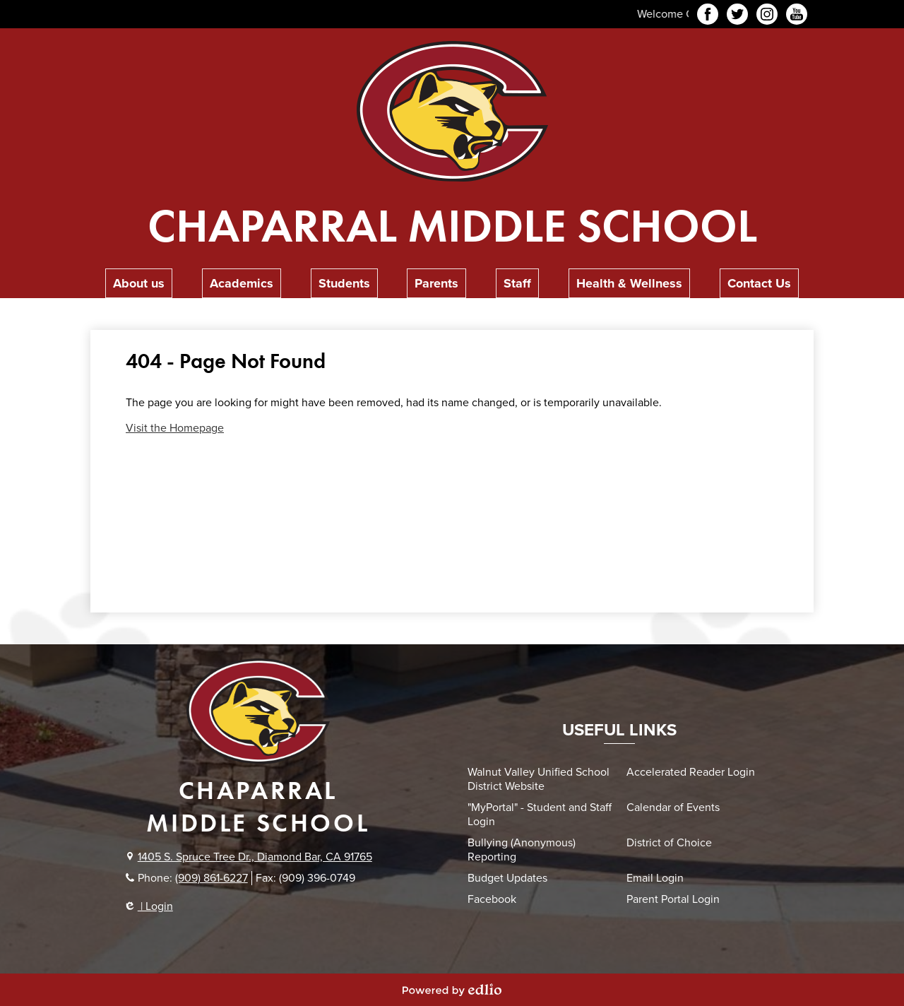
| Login (149, 906)
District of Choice (669, 843)
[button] (138, 283)
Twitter (737, 16)
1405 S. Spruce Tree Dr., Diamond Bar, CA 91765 (255, 857)
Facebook (707, 16)
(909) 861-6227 (211, 878)
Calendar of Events (673, 807)
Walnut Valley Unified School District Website (538, 779)
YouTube (796, 16)
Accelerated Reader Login (690, 772)
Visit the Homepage (175, 428)
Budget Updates (507, 878)
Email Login (655, 878)
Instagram (767, 16)
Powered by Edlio (452, 990)
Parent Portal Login (673, 899)
